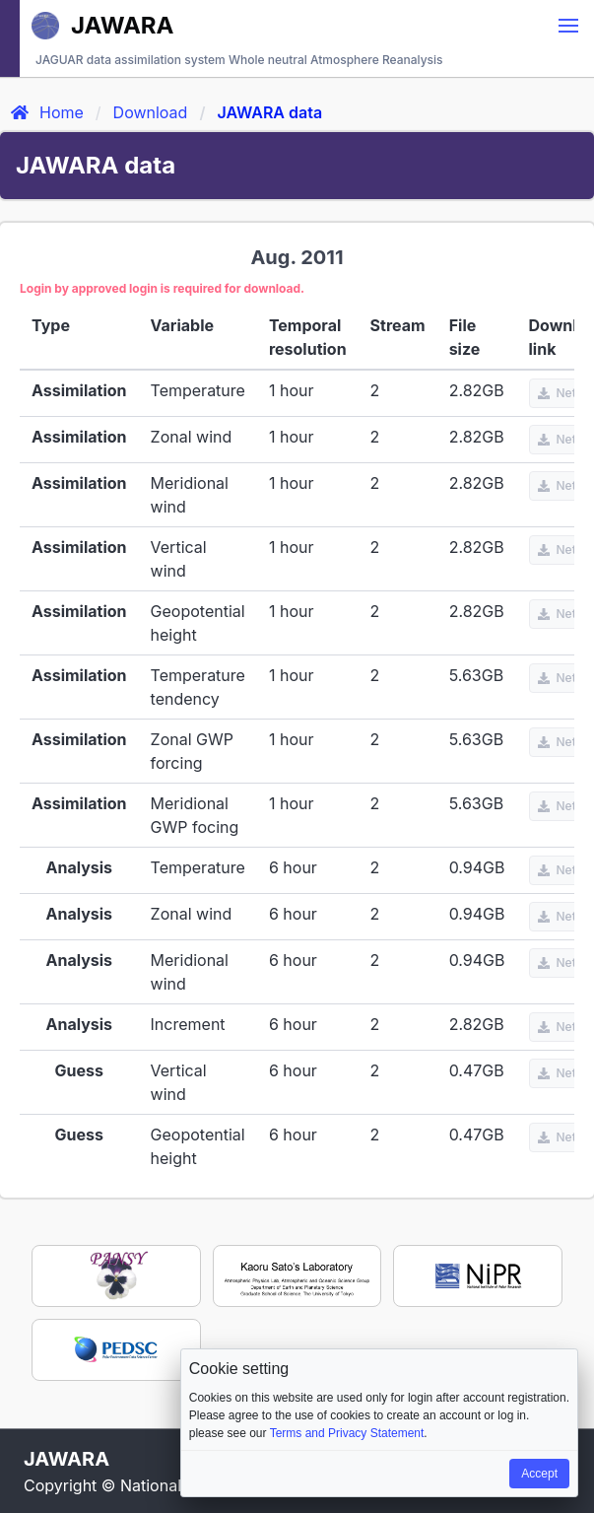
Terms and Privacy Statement (347, 1433)
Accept (539, 1473)
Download (150, 112)
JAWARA (103, 25)
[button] (568, 25)
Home (46, 112)
